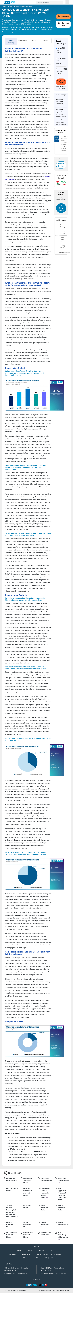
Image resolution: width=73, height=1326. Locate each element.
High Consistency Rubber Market (63, 1236)
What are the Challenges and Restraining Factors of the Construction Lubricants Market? (61, 124)
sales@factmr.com (22, 1273)
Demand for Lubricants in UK (63, 1224)
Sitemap (53, 1258)
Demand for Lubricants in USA (44, 1224)
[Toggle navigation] (67, 2)
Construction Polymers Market (46, 1180)
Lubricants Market (27, 1207)
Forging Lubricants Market (61, 1208)
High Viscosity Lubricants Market (28, 1235)
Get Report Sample (61, 208)
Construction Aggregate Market (27, 1180)
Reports (52, 1250)
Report (10, 6)
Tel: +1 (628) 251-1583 (9, 1273)
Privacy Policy (57, 1254)
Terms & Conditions (25, 1258)
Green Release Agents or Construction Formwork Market (45, 1193)
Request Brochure (61, 165)
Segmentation (22, 40)
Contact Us (41, 1250)
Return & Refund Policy (42, 1254)
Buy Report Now (61, 82)
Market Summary (11, 42)
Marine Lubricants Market (44, 1208)
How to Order (12, 1254)
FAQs (34, 40)
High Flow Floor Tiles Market (45, 1234)
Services (30, 1250)
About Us (19, 1250)
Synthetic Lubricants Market (27, 1224)
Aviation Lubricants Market (9, 1224)
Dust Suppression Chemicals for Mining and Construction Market (62, 1194)
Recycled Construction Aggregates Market (27, 1192)
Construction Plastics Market (11, 1180)
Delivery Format (26, 1254)
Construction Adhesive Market (63, 1180)
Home (4, 6)
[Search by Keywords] (49, 2)
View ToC (45, 40)
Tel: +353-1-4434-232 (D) (47, 1273)
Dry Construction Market (12, 1190)
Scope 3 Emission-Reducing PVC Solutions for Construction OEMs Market (12, 1211)
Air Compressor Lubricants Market (11, 1235)
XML (46, 1258)
